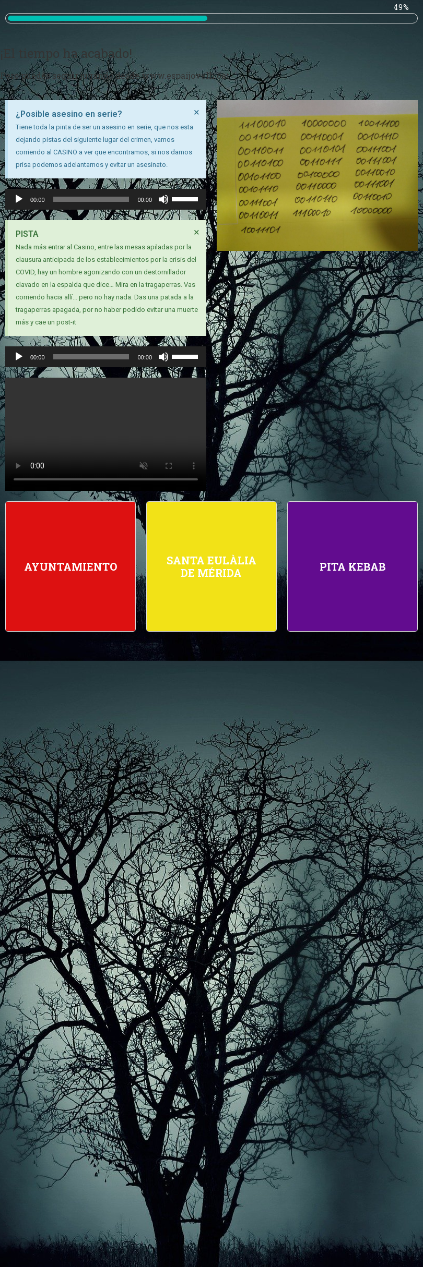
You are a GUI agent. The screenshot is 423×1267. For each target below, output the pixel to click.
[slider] (91, 199)
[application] (105, 199)
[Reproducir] (19, 199)
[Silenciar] (163, 199)
